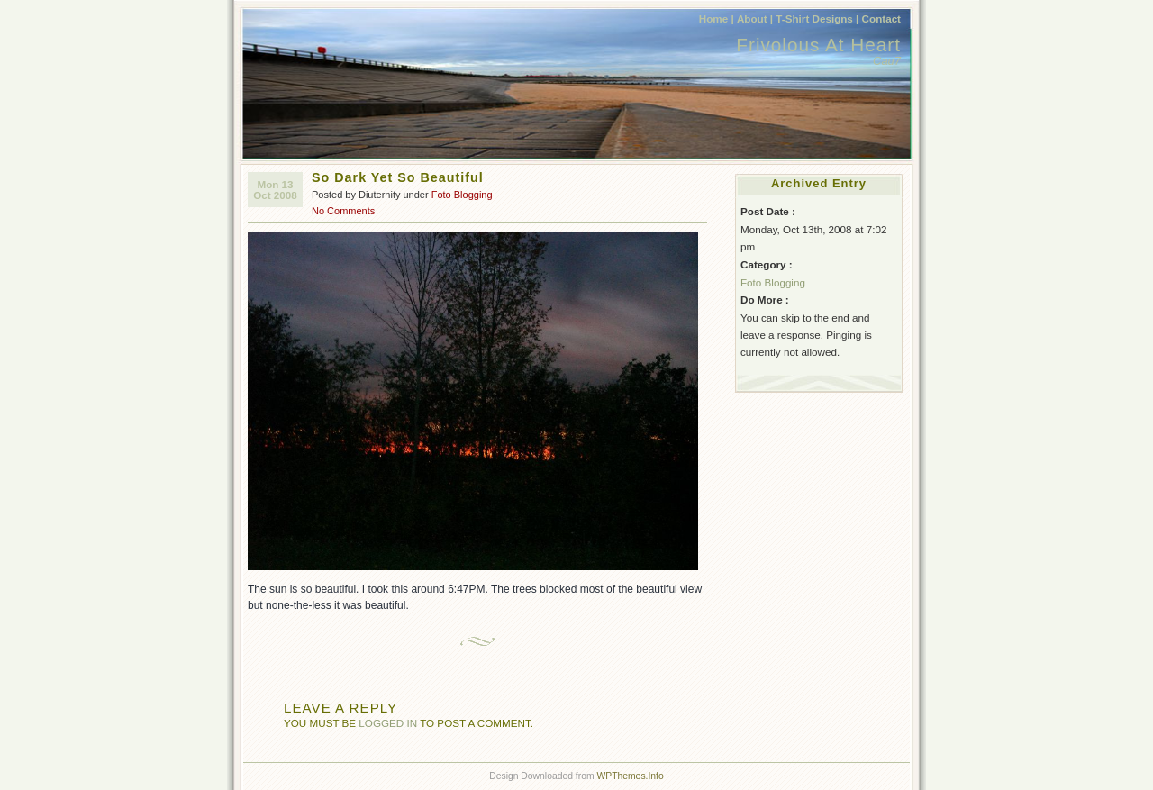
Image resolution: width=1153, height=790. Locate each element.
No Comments (343, 210)
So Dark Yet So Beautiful (398, 177)
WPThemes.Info (629, 776)
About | (755, 18)
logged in (388, 723)
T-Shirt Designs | (817, 18)
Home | (716, 18)
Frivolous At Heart (818, 44)
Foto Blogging (462, 194)
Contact (881, 18)
